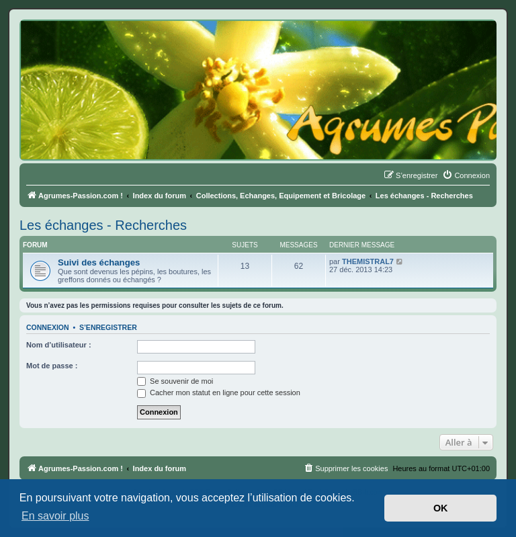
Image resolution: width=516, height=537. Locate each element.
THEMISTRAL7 (368, 261)
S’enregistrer (108, 327)
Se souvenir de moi (175, 381)
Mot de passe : (51, 366)
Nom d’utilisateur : (58, 345)
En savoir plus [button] (55, 516)
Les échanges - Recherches (103, 225)
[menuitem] (466, 175)
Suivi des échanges (99, 262)
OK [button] (440, 508)
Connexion (47, 327)
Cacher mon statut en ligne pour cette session (218, 392)
